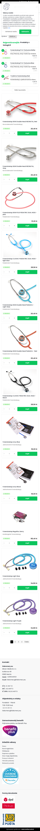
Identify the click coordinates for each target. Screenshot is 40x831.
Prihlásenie (5, 751)
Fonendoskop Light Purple (12, 621)
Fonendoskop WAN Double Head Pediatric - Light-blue (18, 306)
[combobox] (13, 36)
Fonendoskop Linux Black (12, 487)
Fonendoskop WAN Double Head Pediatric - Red (20, 351)
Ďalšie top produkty (20, 90)
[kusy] (9, 133)
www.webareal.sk (27, 829)
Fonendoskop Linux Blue (11, 442)
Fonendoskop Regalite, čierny (13, 531)
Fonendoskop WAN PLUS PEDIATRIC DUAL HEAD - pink (20, 213)
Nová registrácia (7, 749)
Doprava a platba (8, 753)
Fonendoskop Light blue (11, 576)
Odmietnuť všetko (11, 32)
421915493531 (12, 677)
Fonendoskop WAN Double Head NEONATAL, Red (20, 122)
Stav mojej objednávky (9, 756)
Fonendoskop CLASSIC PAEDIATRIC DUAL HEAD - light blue (20, 260)
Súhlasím (25, 32)
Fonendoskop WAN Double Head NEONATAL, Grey (18, 167)
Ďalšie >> (27, 641)
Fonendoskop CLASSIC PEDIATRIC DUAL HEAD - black (19, 397)
